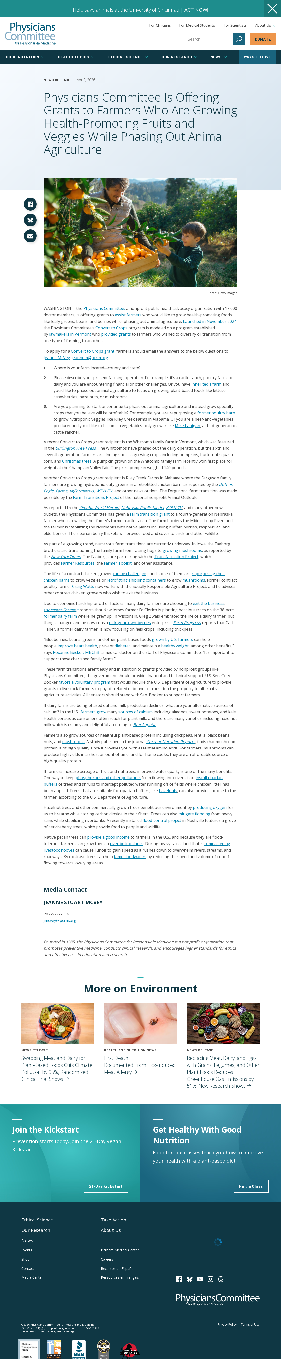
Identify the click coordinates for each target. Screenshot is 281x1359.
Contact (27, 1268)
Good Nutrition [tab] (25, 57)
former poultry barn (216, 413)
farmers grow (93, 712)
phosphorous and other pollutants (108, 777)
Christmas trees (77, 461)
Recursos (117, 1268)
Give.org (68, 1331)
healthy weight (175, 646)
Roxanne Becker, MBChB (76, 652)
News (27, 1240)
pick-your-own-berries (130, 622)
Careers (107, 1259)
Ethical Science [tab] (128, 57)
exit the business (208, 603)
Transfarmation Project (176, 556)
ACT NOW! (196, 9)
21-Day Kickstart (106, 1186)
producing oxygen (210, 807)
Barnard (120, 1250)
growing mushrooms (182, 550)
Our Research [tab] (179, 57)
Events (26, 1250)
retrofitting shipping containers (136, 580)
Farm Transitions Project (96, 497)
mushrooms (193, 580)
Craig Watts (83, 586)
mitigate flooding (194, 814)
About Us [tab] (265, 25)
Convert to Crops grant (92, 351)
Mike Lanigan (187, 425)
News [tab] (219, 57)
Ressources (120, 1277)
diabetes (123, 646)
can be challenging (130, 573)
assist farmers (128, 315)
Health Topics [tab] (76, 57)
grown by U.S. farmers (172, 639)
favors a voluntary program (84, 682)
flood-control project (162, 820)
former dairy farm (60, 616)
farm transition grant (150, 514)
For (197, 25)
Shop (25, 1259)
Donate (263, 39)
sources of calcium (135, 712)
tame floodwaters (130, 856)
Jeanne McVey (57, 357)
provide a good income (108, 837)
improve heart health (77, 646)
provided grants (116, 334)
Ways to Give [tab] (257, 57)
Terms (250, 1324)
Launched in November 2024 (209, 321)
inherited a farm (206, 384)
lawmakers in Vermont (70, 334)
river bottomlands (126, 843)
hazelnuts (168, 790)
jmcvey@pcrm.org (60, 920)
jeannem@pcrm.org (90, 357)
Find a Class (251, 1186)
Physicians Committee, (104, 308)
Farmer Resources (78, 563)
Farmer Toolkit (118, 563)
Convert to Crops (111, 328)
